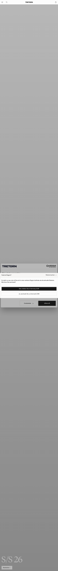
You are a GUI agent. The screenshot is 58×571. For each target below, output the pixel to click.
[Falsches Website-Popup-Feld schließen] (51, 275)
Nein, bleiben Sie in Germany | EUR (29, 288)
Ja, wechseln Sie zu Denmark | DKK (29, 294)
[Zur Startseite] (29, 2)
